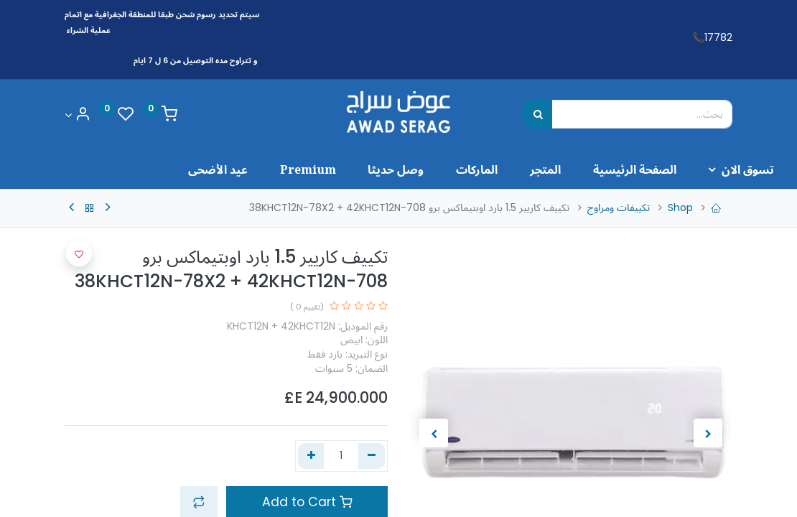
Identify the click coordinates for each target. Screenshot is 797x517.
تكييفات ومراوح (618, 207)
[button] (79, 253)
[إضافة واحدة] (311, 456)
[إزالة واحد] (371, 456)
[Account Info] (77, 115)
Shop (680, 207)
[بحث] (538, 114)
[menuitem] (577, 169)
